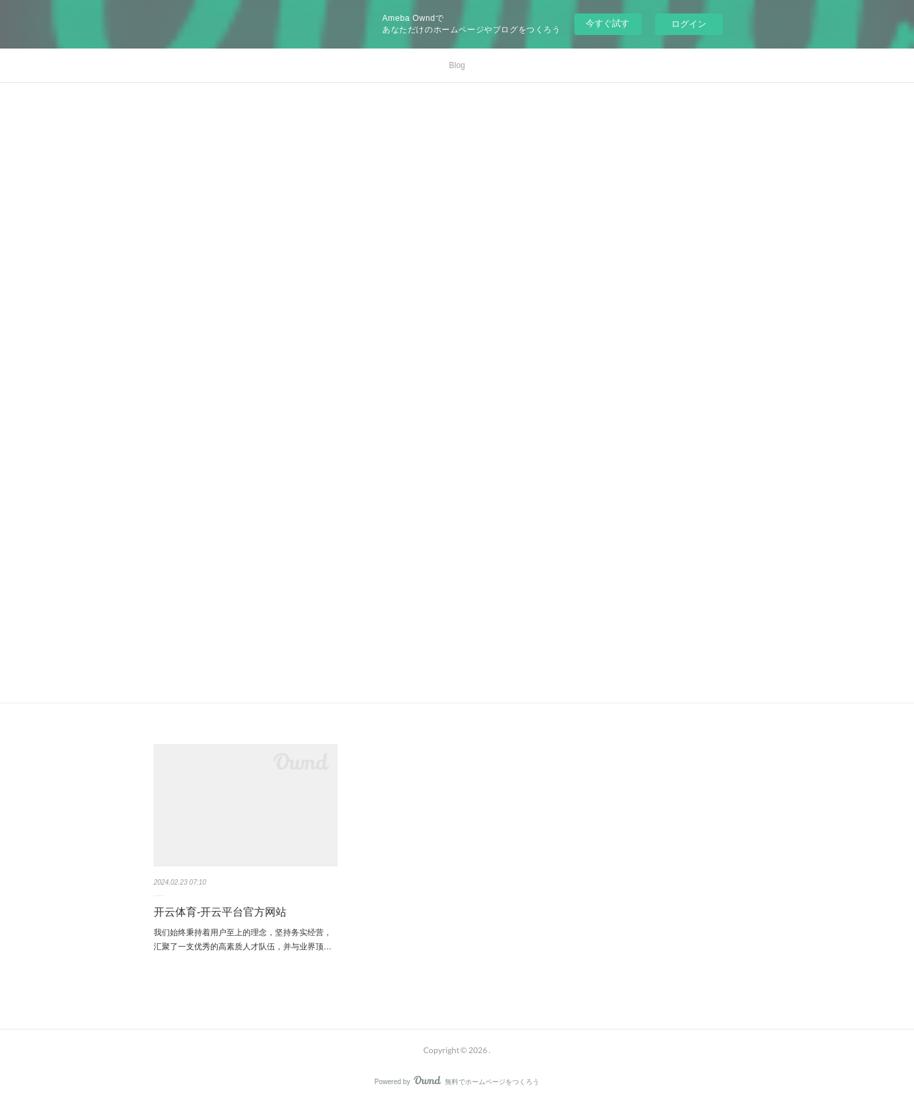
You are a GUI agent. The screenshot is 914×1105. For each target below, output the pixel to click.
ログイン (688, 24)
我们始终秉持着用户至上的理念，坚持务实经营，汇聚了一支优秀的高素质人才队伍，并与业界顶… (243, 940)
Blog (457, 65)
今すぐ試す (608, 23)
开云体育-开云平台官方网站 (220, 912)
